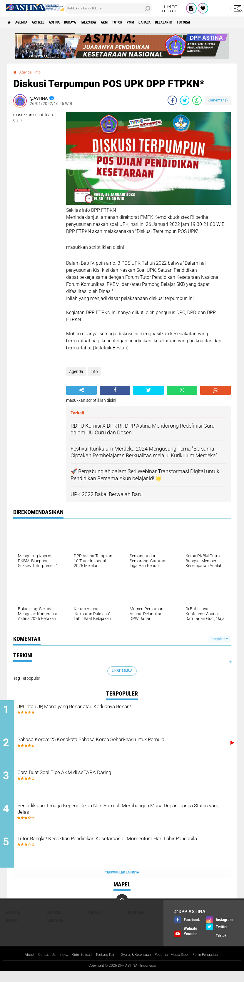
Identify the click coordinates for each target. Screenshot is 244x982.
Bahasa (184, 22)
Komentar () (218, 100)
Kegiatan (54, 930)
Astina (68, 22)
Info (40, 72)
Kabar (12, 930)
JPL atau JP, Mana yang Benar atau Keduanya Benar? (108, 707)
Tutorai (232, 22)
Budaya (88, 22)
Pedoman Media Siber (178, 965)
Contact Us (36, 965)
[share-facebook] (172, 100)
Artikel (47, 22)
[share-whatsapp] (197, 100)
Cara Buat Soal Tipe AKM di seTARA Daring (94, 778)
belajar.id (208, 22)
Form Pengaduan (218, 965)
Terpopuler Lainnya (122, 883)
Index (55, 965)
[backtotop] (122, 910)
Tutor (149, 22)
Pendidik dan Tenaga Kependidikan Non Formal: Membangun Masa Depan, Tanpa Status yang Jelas (128, 818)
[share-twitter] (184, 100)
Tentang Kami (102, 965)
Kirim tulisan (74, 965)
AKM (132, 22)
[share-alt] (81, 390)
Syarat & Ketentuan (137, 965)
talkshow (111, 22)
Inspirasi (137, 923)
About (16, 965)
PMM (165, 22)
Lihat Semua (122, 671)
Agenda (26, 22)
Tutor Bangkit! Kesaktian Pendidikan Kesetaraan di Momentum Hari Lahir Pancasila (128, 854)
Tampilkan (219, 639)
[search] (108, 8)
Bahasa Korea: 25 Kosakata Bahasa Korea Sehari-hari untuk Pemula (117, 747)
